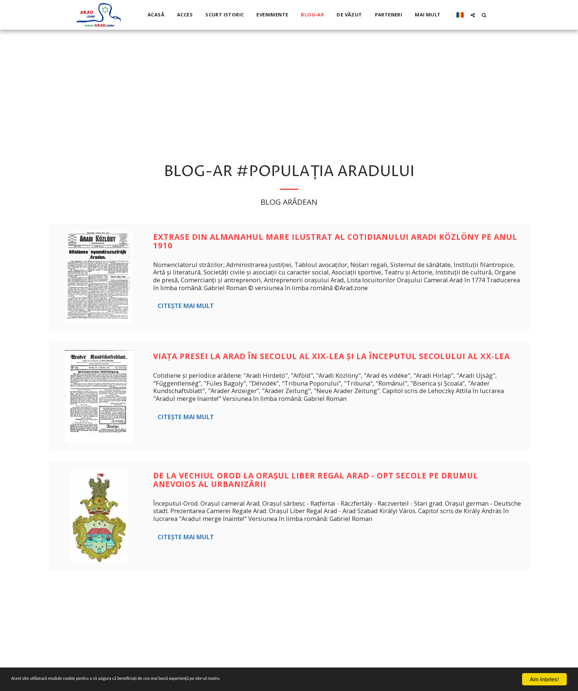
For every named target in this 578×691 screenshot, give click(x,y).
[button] (472, 15)
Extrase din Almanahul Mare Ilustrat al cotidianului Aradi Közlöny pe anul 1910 (335, 241)
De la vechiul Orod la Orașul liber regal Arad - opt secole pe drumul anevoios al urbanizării (315, 479)
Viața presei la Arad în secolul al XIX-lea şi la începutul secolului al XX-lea (331, 356)
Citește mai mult (186, 305)
